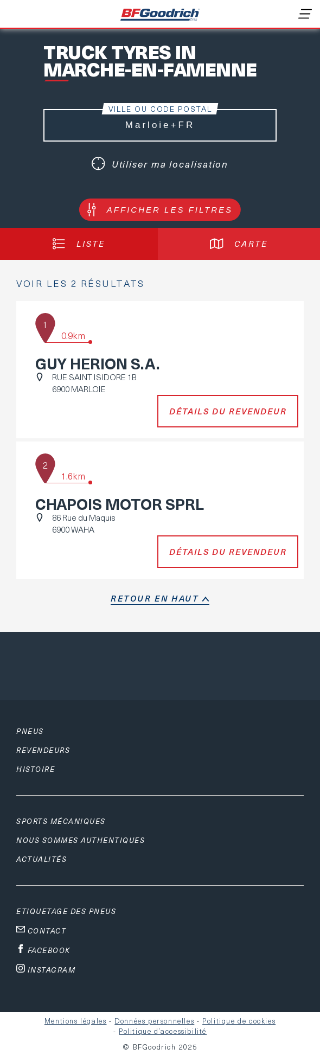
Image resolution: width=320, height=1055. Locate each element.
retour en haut (155, 598)
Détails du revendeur (228, 411)
